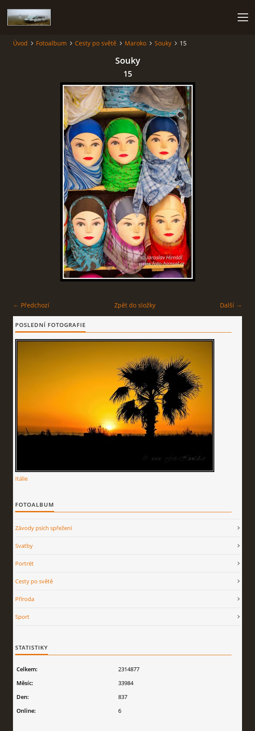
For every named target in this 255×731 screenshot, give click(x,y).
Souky (163, 43)
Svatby (24, 546)
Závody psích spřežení (43, 528)
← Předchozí (31, 305)
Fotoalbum (51, 43)
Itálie (21, 478)
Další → (231, 305)
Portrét (24, 563)
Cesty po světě (95, 43)
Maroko (135, 43)
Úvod (20, 43)
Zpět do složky (134, 305)
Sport (22, 617)
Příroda (24, 599)
